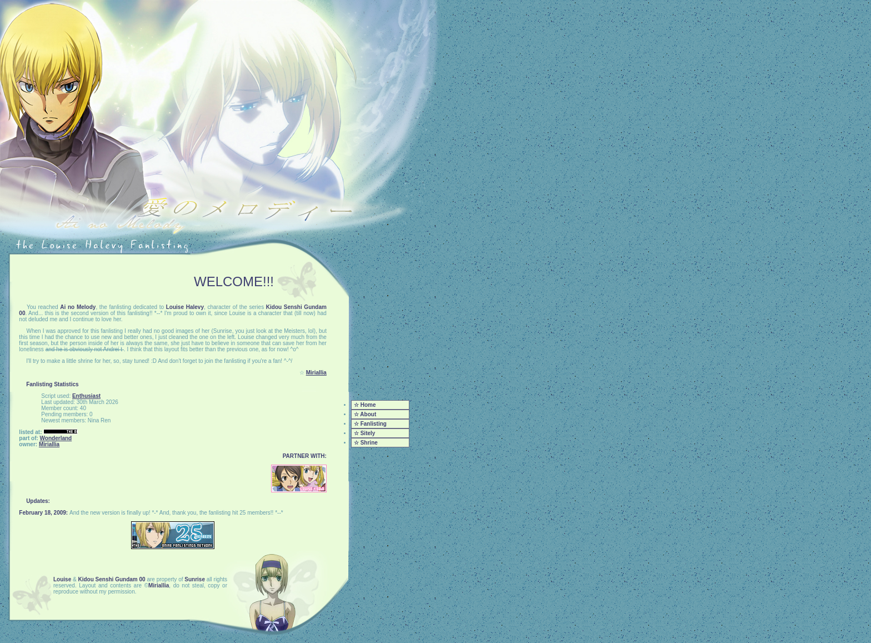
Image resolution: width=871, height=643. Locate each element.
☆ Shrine (366, 443)
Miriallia (316, 373)
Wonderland (56, 438)
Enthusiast (86, 396)
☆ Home (365, 405)
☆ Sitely (364, 433)
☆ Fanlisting (370, 424)
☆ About (365, 414)
